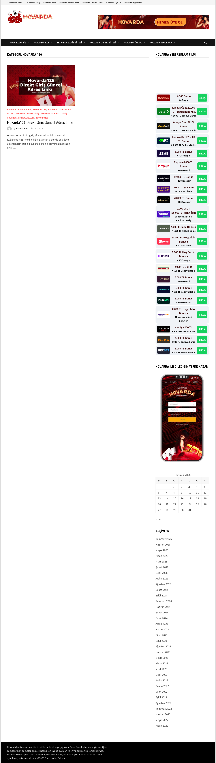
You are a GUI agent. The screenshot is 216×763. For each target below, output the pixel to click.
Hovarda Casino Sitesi (92, 2)
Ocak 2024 (161, 618)
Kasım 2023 (162, 629)
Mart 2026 (161, 561)
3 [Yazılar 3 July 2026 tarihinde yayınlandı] (189, 486)
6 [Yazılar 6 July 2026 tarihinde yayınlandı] (158, 492)
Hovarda (11, 109)
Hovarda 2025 (49, 2)
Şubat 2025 (162, 590)
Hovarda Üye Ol (113, 2)
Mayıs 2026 (162, 550)
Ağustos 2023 (163, 646)
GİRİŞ (202, 98)
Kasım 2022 (162, 686)
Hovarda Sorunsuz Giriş (54, 113)
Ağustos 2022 (163, 703)
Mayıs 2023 (162, 657)
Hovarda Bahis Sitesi (69, 2)
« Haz (159, 519)
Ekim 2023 (161, 635)
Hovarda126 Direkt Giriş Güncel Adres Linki (41, 122)
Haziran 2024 (163, 607)
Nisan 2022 (162, 725)
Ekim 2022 (161, 691)
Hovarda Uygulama (133, 2)
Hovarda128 (42, 117)
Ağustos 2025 (163, 584)
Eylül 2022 (161, 697)
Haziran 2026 (163, 544)
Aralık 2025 (162, 578)
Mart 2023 (161, 669)
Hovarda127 (27, 117)
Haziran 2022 (163, 714)
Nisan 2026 (162, 556)
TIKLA (202, 111)
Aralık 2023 (162, 624)
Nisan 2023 (162, 663)
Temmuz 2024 (164, 601)
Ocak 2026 (161, 573)
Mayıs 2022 (162, 720)
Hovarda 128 (53, 109)
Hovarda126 (13, 117)
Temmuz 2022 (164, 708)
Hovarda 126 (24, 109)
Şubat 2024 (162, 612)
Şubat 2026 (162, 567)
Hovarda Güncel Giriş (27, 113)
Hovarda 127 (39, 109)
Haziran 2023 (163, 652)
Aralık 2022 (162, 680)
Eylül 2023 (161, 640)
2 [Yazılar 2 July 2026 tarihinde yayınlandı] (181, 486)
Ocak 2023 (161, 674)
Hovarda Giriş (33, 2)
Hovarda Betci (22, 128)
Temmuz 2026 (164, 539)
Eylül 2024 (161, 595)
